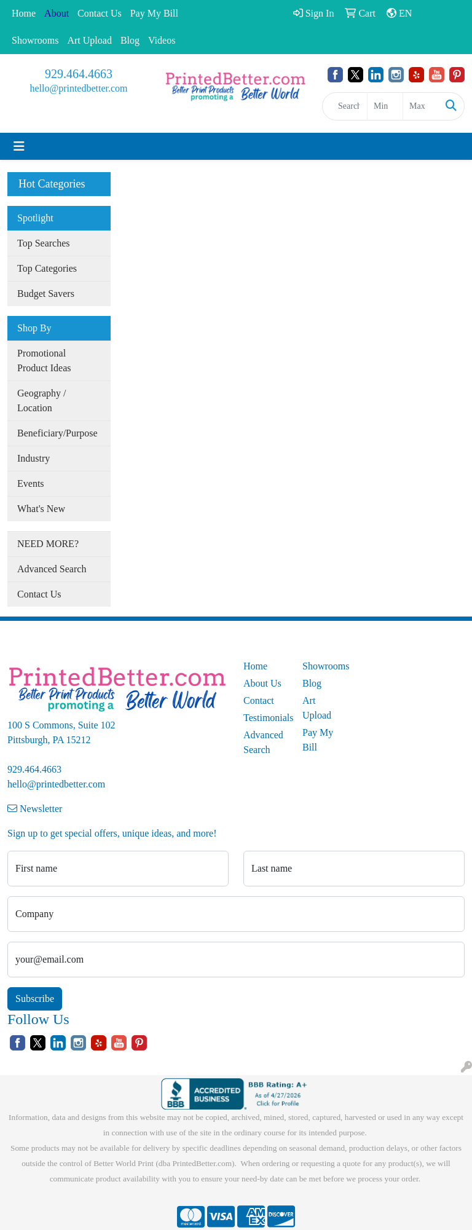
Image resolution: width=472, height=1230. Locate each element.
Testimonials (265, 717)
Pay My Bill (154, 13)
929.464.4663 (78, 74)
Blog (130, 40)
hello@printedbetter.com (78, 88)
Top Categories (47, 268)
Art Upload (89, 40)
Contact (258, 700)
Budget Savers (45, 293)
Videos (161, 40)
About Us (262, 683)
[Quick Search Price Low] (385, 106)
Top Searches (43, 243)
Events (30, 483)
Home (24, 13)
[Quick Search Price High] (421, 106)
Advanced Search (51, 569)
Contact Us (99, 13)
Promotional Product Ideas (44, 360)
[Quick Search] (345, 106)
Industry (33, 458)
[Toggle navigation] (19, 146)
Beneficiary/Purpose (57, 433)
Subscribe (34, 998)
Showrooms (35, 40)
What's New (41, 508)
